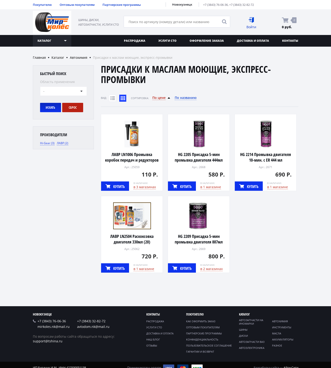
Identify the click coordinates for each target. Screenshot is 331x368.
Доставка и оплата (253, 41)
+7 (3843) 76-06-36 (215, 5)
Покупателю (42, 5)
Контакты (290, 41)
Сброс (73, 107)
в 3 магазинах (144, 187)
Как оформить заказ (200, 321)
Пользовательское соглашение (209, 345)
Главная (39, 57)
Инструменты (281, 327)
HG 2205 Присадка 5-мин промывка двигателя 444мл (199, 157)
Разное (277, 345)
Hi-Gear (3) (47, 143)
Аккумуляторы (282, 339)
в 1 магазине (210, 187)
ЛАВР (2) (62, 143)
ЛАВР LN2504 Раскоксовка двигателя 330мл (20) (132, 239)
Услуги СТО (167, 41)
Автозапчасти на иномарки (251, 321)
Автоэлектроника (251, 348)
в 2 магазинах (211, 269)
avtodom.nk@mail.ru (93, 326)
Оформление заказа (207, 41)
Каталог (57, 57)
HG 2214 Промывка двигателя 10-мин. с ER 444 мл (265, 157)
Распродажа (134, 41)
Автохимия (78, 57)
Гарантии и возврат (200, 351)
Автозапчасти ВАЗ (251, 342)
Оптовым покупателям (77, 5)
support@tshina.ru (47, 341)
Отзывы (151, 345)
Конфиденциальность (202, 339)
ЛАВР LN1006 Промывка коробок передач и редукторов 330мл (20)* (132, 160)
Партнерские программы (121, 5)
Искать (50, 107)
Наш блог (153, 339)
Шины (243, 329)
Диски (243, 335)
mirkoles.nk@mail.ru (54, 326)
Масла (276, 333)
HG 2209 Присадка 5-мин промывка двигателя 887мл (199, 239)
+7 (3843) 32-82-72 (241, 5)
